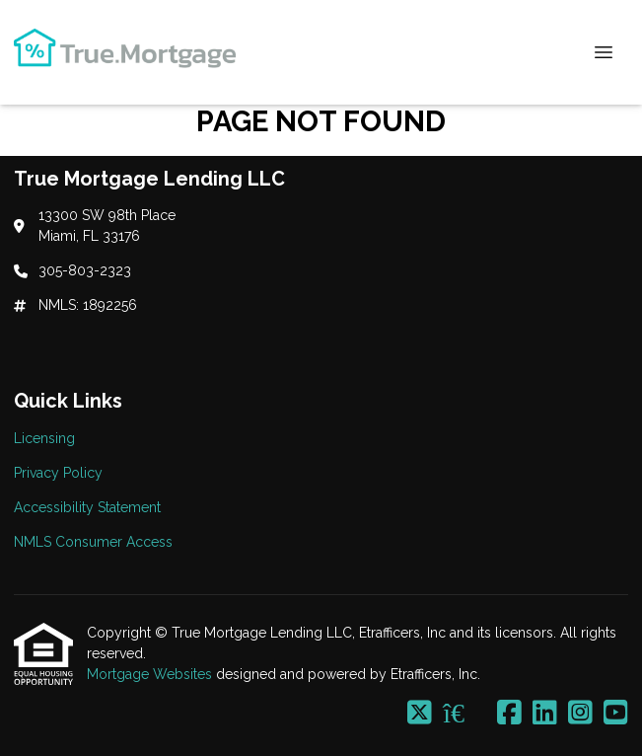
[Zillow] (464, 713)
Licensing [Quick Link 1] (44, 438)
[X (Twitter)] (419, 713)
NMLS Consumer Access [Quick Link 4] (93, 542)
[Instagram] (580, 713)
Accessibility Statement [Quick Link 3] (87, 507)
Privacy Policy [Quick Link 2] (58, 473)
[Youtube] (616, 713)
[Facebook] (509, 713)
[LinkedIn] (545, 713)
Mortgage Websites (151, 674)
